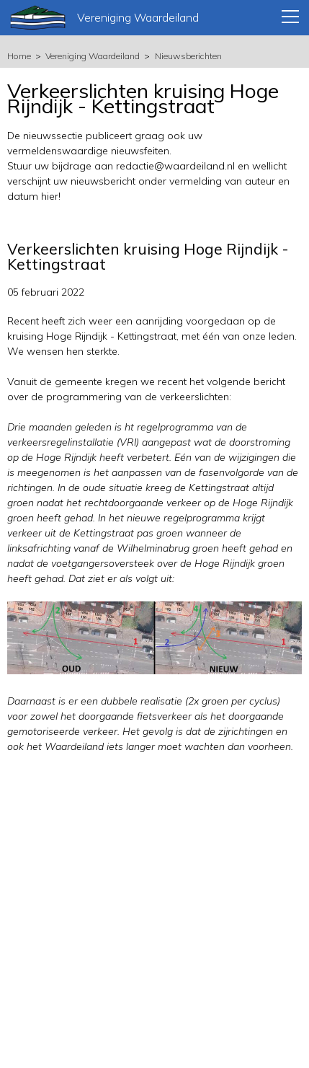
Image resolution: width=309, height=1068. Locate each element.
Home (19, 55)
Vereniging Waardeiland (92, 55)
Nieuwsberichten (188, 55)
